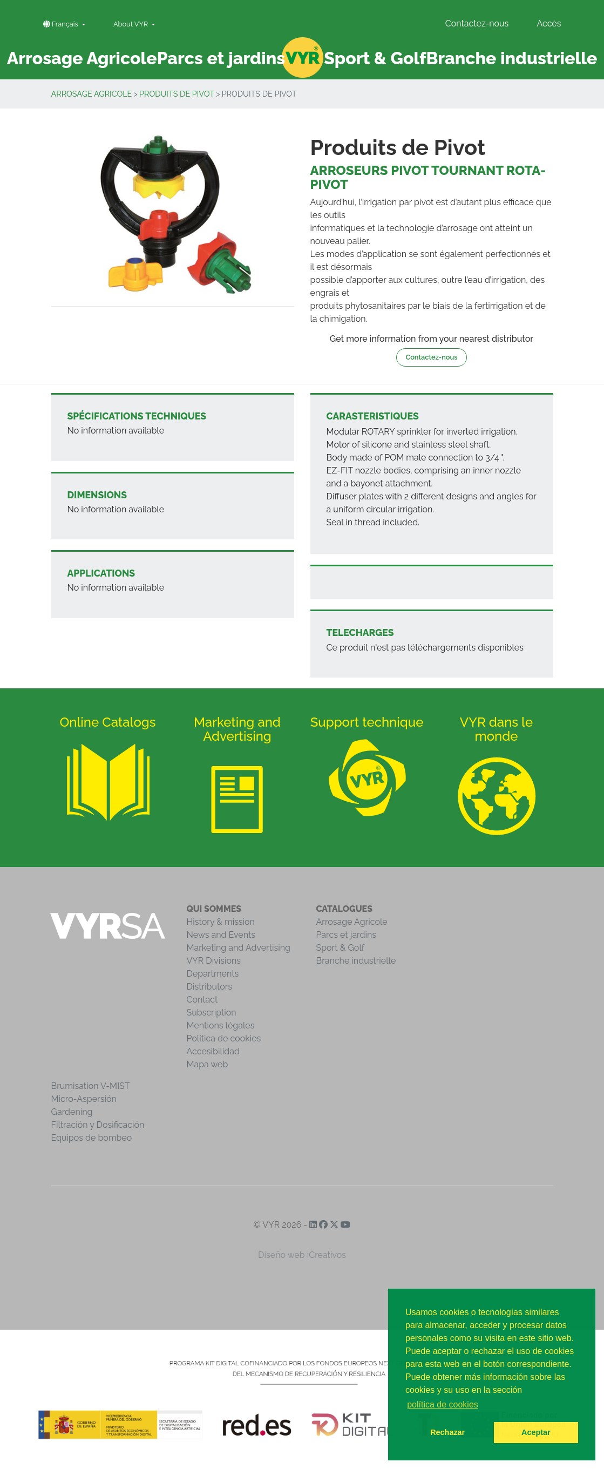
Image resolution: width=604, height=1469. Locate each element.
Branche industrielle (356, 961)
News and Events (221, 935)
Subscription (211, 1012)
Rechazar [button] (447, 1432)
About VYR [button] (131, 24)
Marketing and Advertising (238, 948)
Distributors (210, 986)
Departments (213, 974)
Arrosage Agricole (91, 93)
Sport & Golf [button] (375, 58)
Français (61, 24)
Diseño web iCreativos (302, 1255)
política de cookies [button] (442, 1404)
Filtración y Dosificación (98, 1125)
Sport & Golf (340, 948)
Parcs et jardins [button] (221, 58)
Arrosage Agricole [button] (82, 58)
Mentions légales (221, 1025)
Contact (202, 999)
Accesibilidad (213, 1051)
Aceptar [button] (536, 1432)
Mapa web (207, 1064)
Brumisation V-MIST (90, 1086)
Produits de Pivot (176, 93)
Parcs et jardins (346, 935)
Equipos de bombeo (91, 1138)
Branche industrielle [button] (511, 58)
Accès (549, 23)
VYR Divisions (214, 961)
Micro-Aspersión (84, 1099)
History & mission (221, 922)
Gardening (72, 1112)
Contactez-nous (477, 23)
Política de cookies (224, 1038)
